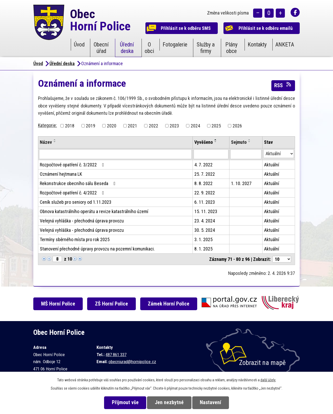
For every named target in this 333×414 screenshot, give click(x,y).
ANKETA (284, 44)
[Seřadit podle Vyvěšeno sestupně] (216, 142)
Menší (257, 13)
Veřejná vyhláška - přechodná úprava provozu (82, 220)
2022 (153, 125)
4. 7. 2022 (203, 164)
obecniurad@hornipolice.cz (132, 361)
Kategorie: (47, 125)
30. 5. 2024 (204, 230)
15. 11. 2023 (205, 211)
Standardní (269, 13)
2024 (195, 125)
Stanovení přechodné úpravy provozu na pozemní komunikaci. (97, 249)
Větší (280, 13)
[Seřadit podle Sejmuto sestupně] (249, 142)
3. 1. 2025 (203, 239)
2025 (216, 125)
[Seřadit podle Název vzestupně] (55, 140)
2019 (90, 125)
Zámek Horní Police (168, 304)
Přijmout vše (125, 402)
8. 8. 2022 (203, 183)
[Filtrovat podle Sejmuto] (245, 154)
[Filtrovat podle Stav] (278, 153)
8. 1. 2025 (203, 249)
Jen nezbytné (169, 402)
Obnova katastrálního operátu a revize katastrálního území (94, 211)
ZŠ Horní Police (111, 304)
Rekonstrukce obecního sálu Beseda (79, 183)
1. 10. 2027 (241, 183)
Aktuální (271, 164)
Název (46, 142)
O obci (149, 47)
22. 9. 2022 (204, 192)
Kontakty (257, 44)
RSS (283, 85)
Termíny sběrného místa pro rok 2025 (75, 239)
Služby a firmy (206, 47)
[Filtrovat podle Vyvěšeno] (211, 154)
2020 (111, 125)
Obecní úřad (101, 47)
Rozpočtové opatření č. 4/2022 (73, 192)
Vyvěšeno (203, 142)
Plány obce (231, 47)
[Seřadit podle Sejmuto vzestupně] (249, 140)
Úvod (79, 44)
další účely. (268, 380)
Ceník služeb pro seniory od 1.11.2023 (75, 202)
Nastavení (210, 402)
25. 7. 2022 (204, 174)
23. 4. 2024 (204, 220)
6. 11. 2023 (204, 202)
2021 (132, 125)
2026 (237, 125)
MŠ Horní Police (58, 304)
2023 (174, 125)
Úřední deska (127, 47)
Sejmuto (239, 142)
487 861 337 (116, 354)
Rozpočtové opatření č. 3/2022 (73, 164)
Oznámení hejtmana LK (61, 174)
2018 (69, 125)
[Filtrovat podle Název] (115, 154)
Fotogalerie (175, 44)
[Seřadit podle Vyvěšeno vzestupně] (216, 140)
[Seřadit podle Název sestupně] (55, 142)
